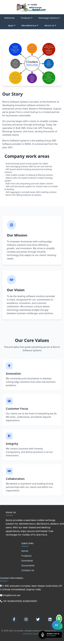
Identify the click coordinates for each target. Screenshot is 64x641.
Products (26, 17)
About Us (50, 25)
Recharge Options (49, 17)
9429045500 (30, 601)
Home (24, 551)
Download (27, 560)
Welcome (9, 17)
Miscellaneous (30, 25)
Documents (27, 565)
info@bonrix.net (12, 595)
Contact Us (27, 570)
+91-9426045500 (12, 601)
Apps (11, 25)
